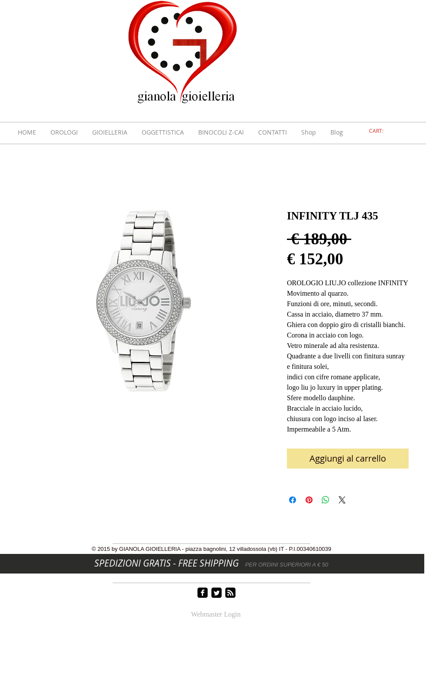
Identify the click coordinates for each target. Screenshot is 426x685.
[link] (381, 131)
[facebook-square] (202, 592)
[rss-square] (230, 592)
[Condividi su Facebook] (292, 500)
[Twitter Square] (216, 592)
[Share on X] (342, 500)
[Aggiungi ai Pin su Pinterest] (309, 500)
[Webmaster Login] (216, 615)
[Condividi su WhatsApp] (325, 500)
